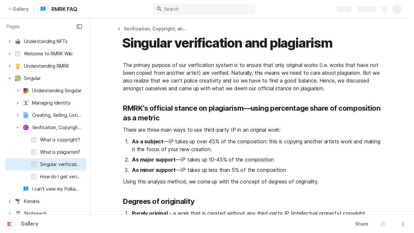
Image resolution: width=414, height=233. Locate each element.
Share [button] (361, 224)
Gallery (19, 9)
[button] (79, 26)
